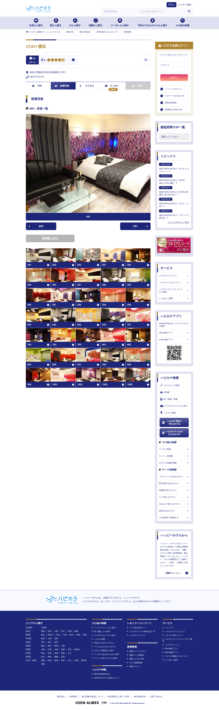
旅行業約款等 (140, 696)
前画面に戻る (42, 238)
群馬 (85, 635)
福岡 (43, 660)
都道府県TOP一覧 (172, 127)
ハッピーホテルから (174, 535)
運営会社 (61, 696)
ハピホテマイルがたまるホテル (172, 433)
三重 (63, 646)
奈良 (69, 649)
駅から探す (56, 22)
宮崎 (76, 660)
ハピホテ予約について (173, 635)
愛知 (43, 646)
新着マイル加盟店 (135, 655)
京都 (56, 649)
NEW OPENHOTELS (101, 674)
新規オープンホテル (136, 651)
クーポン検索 (174, 449)
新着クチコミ (133, 666)
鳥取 (56, 653)
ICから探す (75, 22)
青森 (43, 631)
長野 (56, 638)
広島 (49, 653)
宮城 (69, 631)
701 (140, 226)
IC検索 (165, 392)
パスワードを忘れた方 (174, 96)
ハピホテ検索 (169, 377)
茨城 (78, 635)
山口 (69, 653)
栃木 (71, 635)
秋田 (49, 631)
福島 (76, 631)
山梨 (49, 638)
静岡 (56, 646)
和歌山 (77, 649)
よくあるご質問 (174, 298)
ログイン (174, 77)
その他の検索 (182, 22)
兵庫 (49, 649)
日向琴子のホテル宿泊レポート (106, 678)
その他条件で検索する (174, 517)
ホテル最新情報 (134, 663)
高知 (63, 657)
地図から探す (96, 22)
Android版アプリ (174, 339)
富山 (49, 642)
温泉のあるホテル (174, 511)
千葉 (65, 635)
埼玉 (58, 635)
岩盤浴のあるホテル (174, 490)
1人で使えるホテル (174, 497)
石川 (43, 642)
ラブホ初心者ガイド (136, 628)
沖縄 (43, 664)
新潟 (43, 638)
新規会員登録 (171, 102)
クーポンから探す (120, 22)
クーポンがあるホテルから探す (106, 654)
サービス (166, 268)
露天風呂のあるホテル (174, 483)
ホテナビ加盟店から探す (103, 650)
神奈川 (50, 635)
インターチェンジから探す (104, 628)
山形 (56, 631)
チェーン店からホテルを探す (105, 658)
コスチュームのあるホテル (174, 476)
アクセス (87, 85)
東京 (43, 635)
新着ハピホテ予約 (135, 659)
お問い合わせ (156, 696)
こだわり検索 (168, 413)
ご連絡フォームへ (172, 573)
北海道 (44, 627)
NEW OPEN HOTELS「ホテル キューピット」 (174, 168)
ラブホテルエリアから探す (174, 406)
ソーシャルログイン (173, 89)
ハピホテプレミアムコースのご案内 (174, 290)
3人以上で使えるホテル (174, 504)
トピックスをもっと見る (178, 222)
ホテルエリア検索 (170, 385)
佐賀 (49, 660)
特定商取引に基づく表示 (119, 696)
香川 (43, 657)
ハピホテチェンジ (171, 645)
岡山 (43, 653)
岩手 (63, 631)
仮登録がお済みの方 (173, 109)
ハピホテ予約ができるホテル (171, 422)
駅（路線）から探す (101, 631)
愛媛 (56, 657)
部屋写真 (62, 85)
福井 (56, 642)
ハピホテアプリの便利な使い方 (141, 631)
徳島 (49, 657)
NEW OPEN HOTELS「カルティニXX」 (174, 202)
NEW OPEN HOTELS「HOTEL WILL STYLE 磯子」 (172, 179)
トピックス (168, 156)
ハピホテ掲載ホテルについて (176, 656)
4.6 (43, 60)
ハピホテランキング (174, 276)
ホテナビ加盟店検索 (174, 463)
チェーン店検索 (174, 456)
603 (36, 226)
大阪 (43, 649)
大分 (69, 660)
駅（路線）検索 (169, 399)
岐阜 (49, 646)
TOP (37, 85)
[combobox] (161, 11)
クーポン (112, 85)
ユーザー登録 (184, 4)
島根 (63, 653)
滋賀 (63, 649)
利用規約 (73, 696)
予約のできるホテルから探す (152, 22)
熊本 (63, 660)
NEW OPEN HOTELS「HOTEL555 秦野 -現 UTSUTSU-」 (173, 191)
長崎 (56, 660)
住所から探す (36, 22)
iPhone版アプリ (174, 333)
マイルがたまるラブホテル (104, 647)
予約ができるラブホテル (103, 643)
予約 (137, 85)
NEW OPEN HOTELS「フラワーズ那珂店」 (174, 214)
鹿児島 (84, 660)
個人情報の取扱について (92, 696)
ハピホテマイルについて (174, 282)
